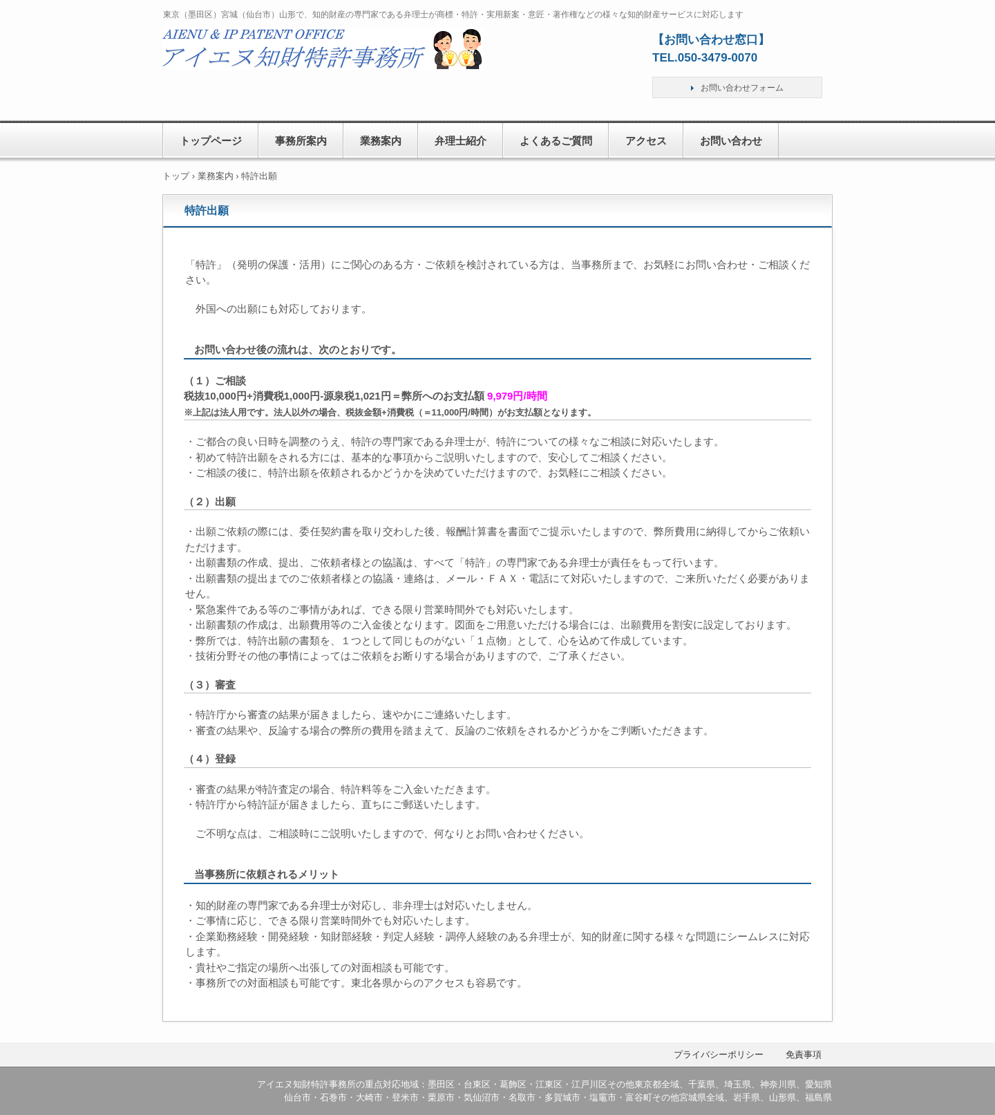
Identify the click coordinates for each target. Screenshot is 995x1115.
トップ (175, 176)
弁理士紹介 (460, 141)
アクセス (646, 141)
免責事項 (804, 1054)
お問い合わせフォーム (742, 88)
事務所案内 (301, 141)
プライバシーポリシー (719, 1054)
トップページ (211, 141)
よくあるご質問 (556, 141)
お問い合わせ (731, 141)
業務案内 (380, 141)
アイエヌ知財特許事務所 (323, 65)
